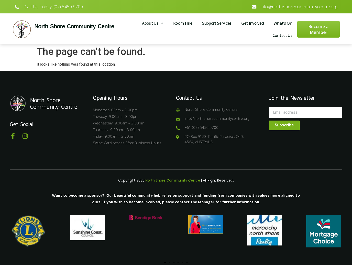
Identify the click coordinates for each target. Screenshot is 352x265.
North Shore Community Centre (74, 26)
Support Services (216, 23)
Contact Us (282, 35)
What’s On (283, 23)
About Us (152, 23)
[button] (165, 262)
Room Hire (182, 23)
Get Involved (252, 23)
